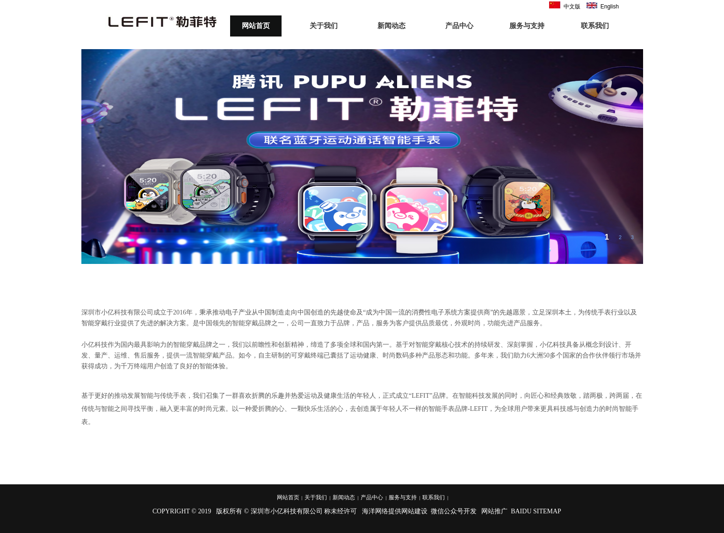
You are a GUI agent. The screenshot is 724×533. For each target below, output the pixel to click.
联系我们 (595, 25)
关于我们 (324, 25)
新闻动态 (391, 25)
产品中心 (459, 25)
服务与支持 (526, 25)
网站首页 (256, 25)
